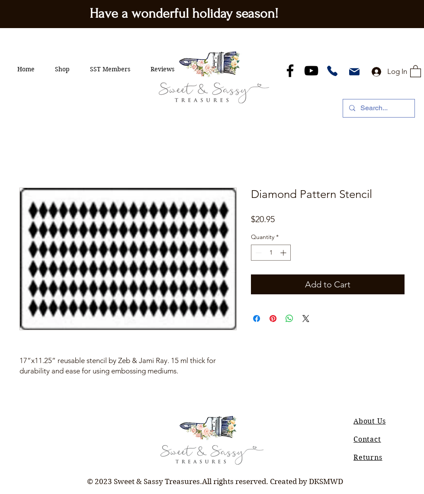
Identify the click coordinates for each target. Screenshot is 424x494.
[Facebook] (290, 70)
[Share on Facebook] (256, 318)
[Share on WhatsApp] (289, 318)
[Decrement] (257, 252)
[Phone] (332, 70)
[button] (62, 69)
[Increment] (284, 252)
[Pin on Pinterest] (273, 318)
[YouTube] (311, 70)
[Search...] (378, 108)
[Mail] (354, 71)
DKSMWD (326, 481)
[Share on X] (306, 318)
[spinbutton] (271, 252)
